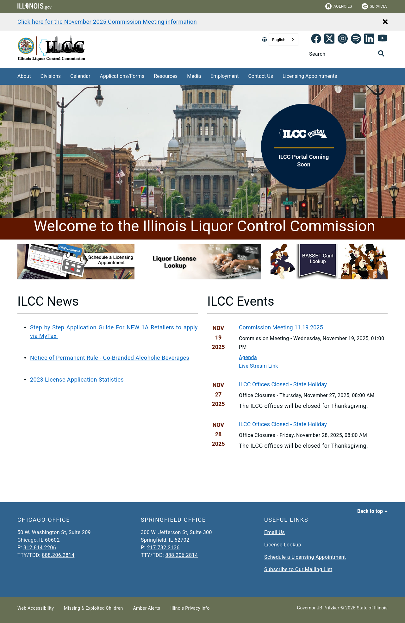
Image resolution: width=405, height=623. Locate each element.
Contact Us (260, 76)
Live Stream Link (258, 366)
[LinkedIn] (369, 40)
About (24, 76)
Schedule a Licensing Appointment (305, 557)
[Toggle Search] (381, 53)
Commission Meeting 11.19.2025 (281, 327)
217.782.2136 (163, 548)
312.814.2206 (39, 548)
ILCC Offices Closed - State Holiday (283, 384)
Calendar (80, 76)
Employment (224, 76)
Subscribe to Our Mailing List (298, 569)
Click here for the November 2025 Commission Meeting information (107, 21)
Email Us (274, 532)
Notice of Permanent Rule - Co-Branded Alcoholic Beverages (109, 357)
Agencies (338, 6)
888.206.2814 (58, 555)
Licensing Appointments (310, 76)
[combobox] (283, 40)
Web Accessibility (35, 608)
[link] (316, 40)
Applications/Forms (122, 76)
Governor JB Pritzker (318, 607)
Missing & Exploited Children (93, 608)
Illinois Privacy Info (189, 608)
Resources (166, 76)
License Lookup (282, 545)
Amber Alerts (146, 608)
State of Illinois (372, 607)
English (278, 39)
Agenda (248, 357)
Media (194, 76)
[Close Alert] (385, 22)
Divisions (50, 76)
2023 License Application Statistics (77, 379)
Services (375, 6)
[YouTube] (382, 40)
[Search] (346, 54)
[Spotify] (356, 40)
